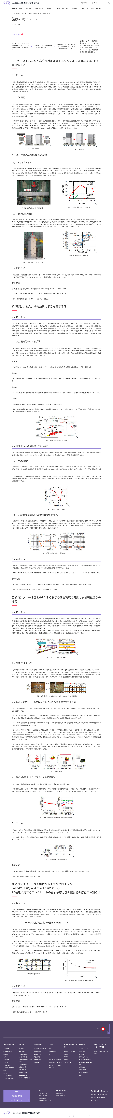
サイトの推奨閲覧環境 (98, 1097)
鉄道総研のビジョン (8, 1051)
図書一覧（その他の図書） (55, 1065)
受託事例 (66, 1057)
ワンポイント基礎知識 (24, 1078)
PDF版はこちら (17, 34)
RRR (50, 1049)
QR (50, 1054)
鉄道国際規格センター (45, 1101)
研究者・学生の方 (17, 1100)
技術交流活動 (67, 1062)
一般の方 (17, 1092)
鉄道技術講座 (37, 1057)
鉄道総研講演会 (37, 1051)
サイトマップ (95, 1101)
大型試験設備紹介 (23, 1064)
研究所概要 (6, 1059)
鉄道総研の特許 (22, 1067)
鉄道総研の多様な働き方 (85, 1059)
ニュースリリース (43, 1093)
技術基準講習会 (37, 1059)
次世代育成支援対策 (61, 1090)
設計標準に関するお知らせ (55, 1062)
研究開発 (18, 13)
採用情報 (82, 1044)
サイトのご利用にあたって (99, 1094)
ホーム (13, 13)
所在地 (5, 1073)
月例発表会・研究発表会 (40, 1049)
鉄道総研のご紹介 (9, 1044)
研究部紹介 (21, 1049)
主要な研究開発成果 (23, 1054)
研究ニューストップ (26, 13)
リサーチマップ (22, 1070)
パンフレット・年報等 (9, 1078)
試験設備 (66, 1054)
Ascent (50, 1057)
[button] (109, 3)
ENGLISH (102, 3)
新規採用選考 (82, 1070)
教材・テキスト (53, 1067)
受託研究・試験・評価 (69, 1051)
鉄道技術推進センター (44, 1098)
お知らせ (41, 1090)
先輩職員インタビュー (84, 1057)
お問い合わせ (94, 3)
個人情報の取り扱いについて (100, 1091)
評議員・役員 (6, 1065)
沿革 (4, 1057)
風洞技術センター (23, 1072)
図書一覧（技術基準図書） (55, 1059)
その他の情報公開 (7, 1076)
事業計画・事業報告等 (8, 1067)
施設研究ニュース (37, 13)
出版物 (51, 1044)
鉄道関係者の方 (17, 1096)
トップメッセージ (83, 1049)
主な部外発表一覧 (23, 1057)
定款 (5, 1062)
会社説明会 (82, 1067)
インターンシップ (83, 1072)
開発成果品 (67, 1059)
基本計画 (6, 1054)
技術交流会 (36, 1062)
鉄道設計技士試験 (43, 1096)
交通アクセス (84, 3)
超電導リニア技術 (23, 1075)
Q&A (80, 1075)
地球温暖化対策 (59, 1093)
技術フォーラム (37, 1054)
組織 (4, 1070)
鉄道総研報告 (52, 1051)
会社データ (82, 1051)
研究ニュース (22, 1051)
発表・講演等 (38, 1044)
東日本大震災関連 (60, 1096)
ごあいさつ (6, 1049)
